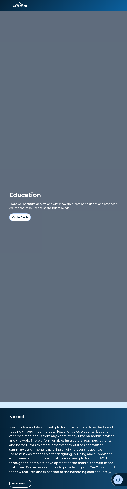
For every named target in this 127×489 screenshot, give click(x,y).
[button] (20, 4)
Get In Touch (20, 217)
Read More (20, 483)
